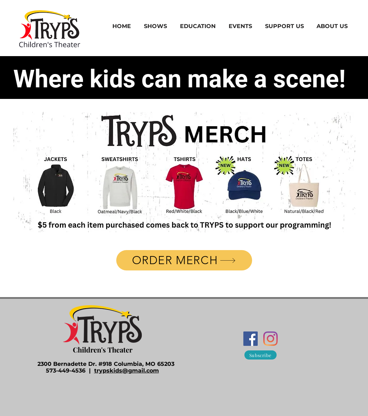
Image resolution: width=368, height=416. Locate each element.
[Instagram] (270, 338)
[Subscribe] (260, 355)
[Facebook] (250, 338)
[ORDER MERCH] (184, 260)
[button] (156, 26)
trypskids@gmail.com (126, 370)
